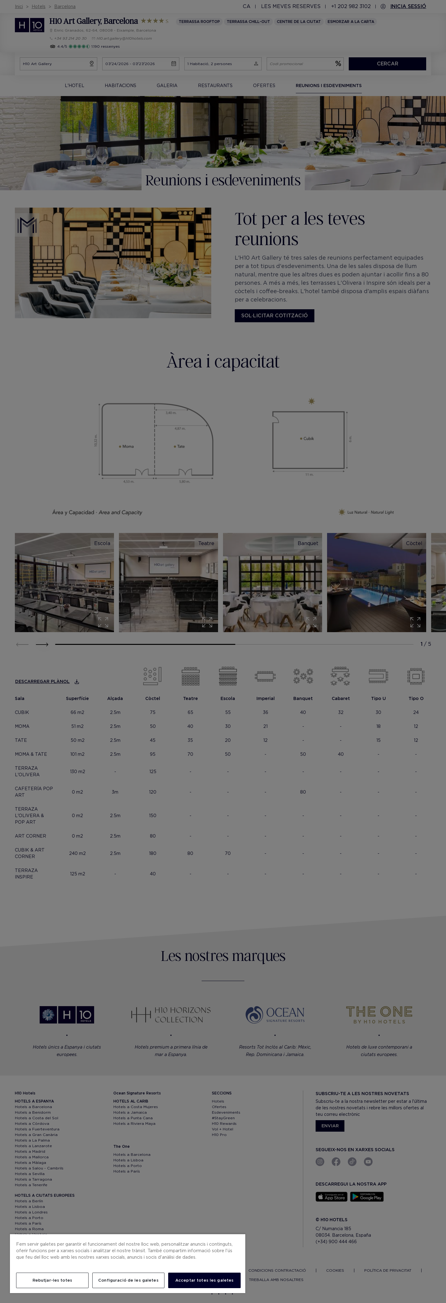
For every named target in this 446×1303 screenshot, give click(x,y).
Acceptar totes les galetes (204, 1280)
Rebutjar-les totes (52, 1280)
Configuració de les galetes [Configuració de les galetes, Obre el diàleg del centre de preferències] (128, 1280)
